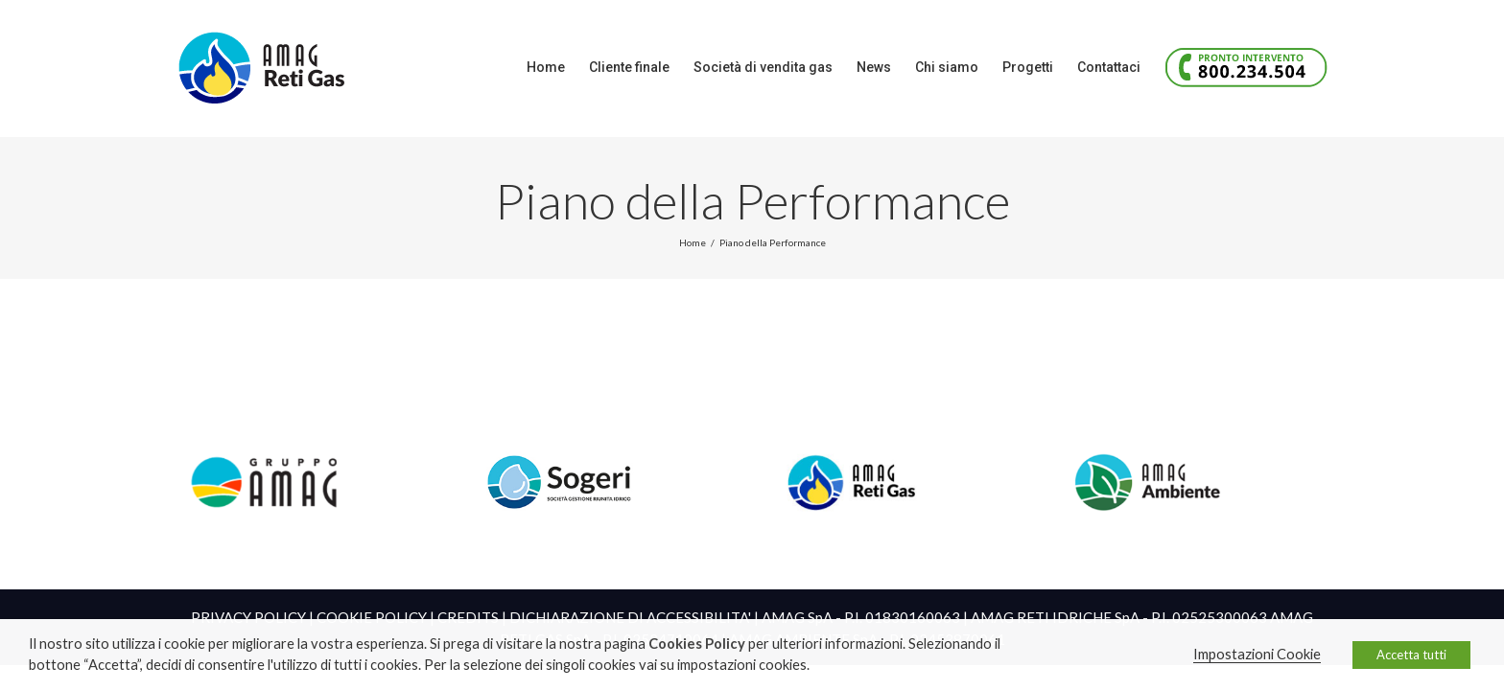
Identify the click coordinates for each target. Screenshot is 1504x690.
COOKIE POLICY (372, 617)
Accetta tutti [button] (1411, 654)
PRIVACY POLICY (248, 617)
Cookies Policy (696, 643)
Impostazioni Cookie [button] (1257, 654)
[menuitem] (433, 67)
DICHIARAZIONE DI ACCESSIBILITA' (630, 617)
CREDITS (468, 617)
